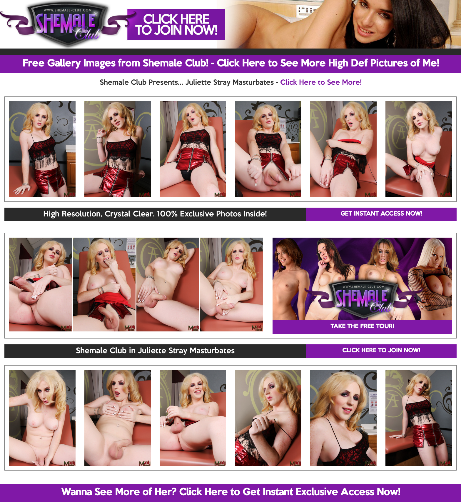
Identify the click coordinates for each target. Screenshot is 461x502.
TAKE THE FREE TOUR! (362, 326)
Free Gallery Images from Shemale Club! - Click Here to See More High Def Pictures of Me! (230, 63)
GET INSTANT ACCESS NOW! (381, 214)
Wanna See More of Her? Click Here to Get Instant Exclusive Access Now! (230, 492)
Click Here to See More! (321, 82)
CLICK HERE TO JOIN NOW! (381, 350)
